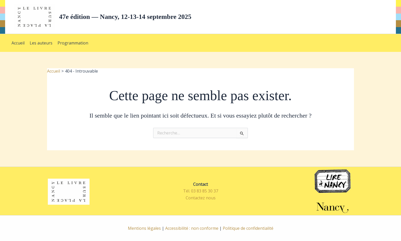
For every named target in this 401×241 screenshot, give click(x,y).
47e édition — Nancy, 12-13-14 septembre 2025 (125, 16)
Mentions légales (144, 228)
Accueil (18, 43)
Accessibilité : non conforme (191, 228)
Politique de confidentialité (248, 228)
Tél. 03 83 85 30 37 (200, 191)
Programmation (73, 43)
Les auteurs (41, 43)
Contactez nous (201, 198)
